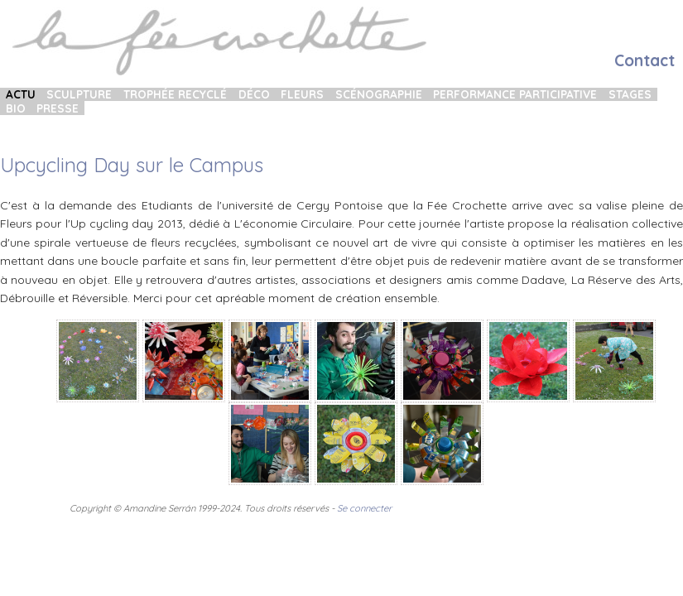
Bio (16, 107)
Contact (644, 60)
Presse (57, 107)
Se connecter (364, 508)
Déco (254, 94)
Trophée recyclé (175, 94)
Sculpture (79, 94)
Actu (21, 94)
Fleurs (302, 94)
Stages (630, 94)
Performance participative (515, 94)
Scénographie (378, 94)
